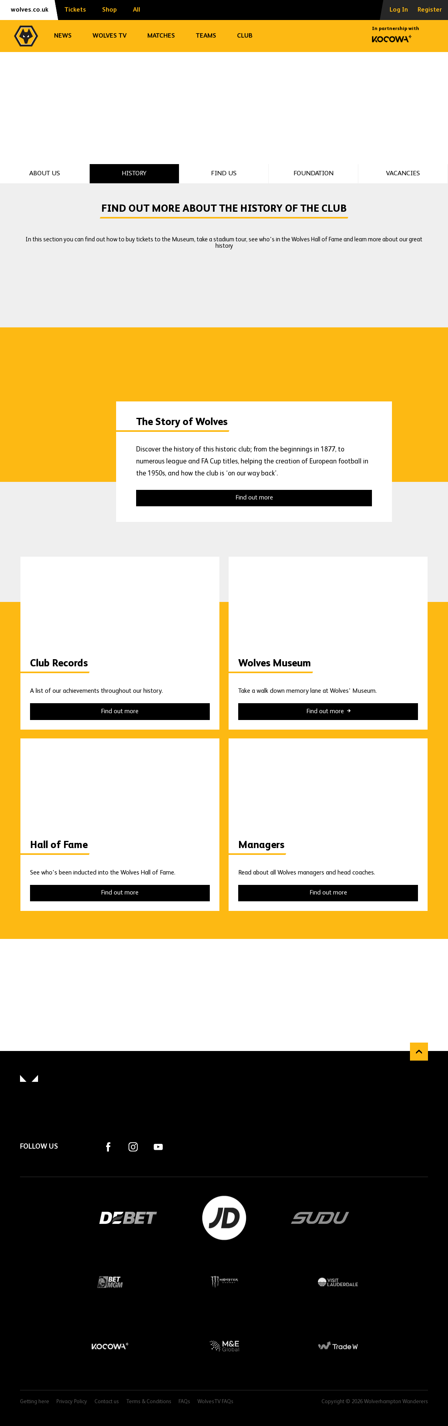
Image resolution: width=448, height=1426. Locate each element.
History (134, 173)
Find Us (224, 173)
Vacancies (403, 173)
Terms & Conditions (148, 1401)
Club (245, 36)
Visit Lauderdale (338, 1282)
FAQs (184, 1401)
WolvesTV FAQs (215, 1401)
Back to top (419, 1052)
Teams (206, 36)
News (63, 36)
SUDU (320, 1218)
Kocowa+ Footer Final (110, 1346)
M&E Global (224, 1346)
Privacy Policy (71, 1401)
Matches (161, 36)
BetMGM (110, 1282)
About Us (44, 173)
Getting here (34, 1401)
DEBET (128, 1218)
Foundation (313, 173)
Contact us (106, 1401)
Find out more (254, 498)
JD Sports (224, 1218)
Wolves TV (109, 36)
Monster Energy (224, 1282)
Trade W (338, 1346)
